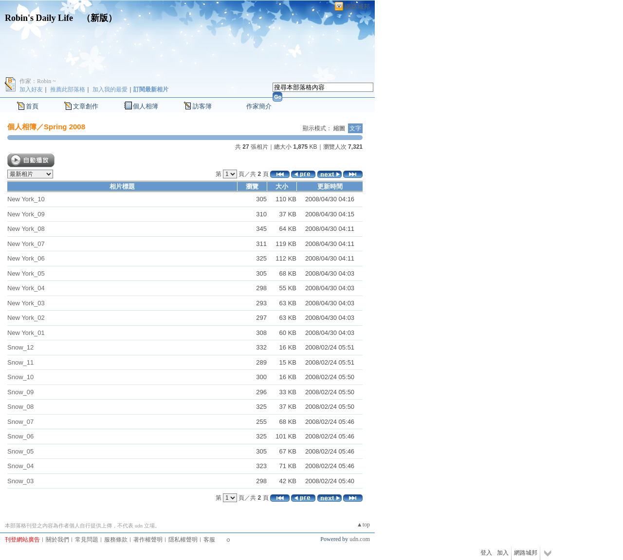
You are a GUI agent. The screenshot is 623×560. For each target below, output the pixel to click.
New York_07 (26, 243)
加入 (503, 552)
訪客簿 (202, 106)
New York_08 (26, 228)
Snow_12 (20, 347)
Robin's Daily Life (39, 18)
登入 (486, 552)
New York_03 (26, 303)
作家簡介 (259, 106)
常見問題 (86, 539)
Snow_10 (20, 377)
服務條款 (116, 539)
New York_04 (26, 288)
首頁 (32, 106)
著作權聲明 (148, 539)
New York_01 (26, 332)
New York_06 (26, 258)
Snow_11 (20, 362)
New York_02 (26, 317)
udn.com (359, 539)
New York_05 (26, 273)
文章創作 (85, 106)
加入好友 (31, 89)
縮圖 (339, 128)
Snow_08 (20, 406)
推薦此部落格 (67, 89)
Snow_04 (20, 466)
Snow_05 (20, 451)
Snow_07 (20, 421)
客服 (209, 539)
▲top (363, 524)
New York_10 (26, 199)
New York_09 (26, 214)
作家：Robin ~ (37, 81)
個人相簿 (145, 106)
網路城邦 (357, 6)
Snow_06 (20, 436)
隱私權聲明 (183, 539)
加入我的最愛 (110, 89)
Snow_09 (20, 392)
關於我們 (57, 539)
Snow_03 (20, 481)
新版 (99, 18)
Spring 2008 (64, 126)
